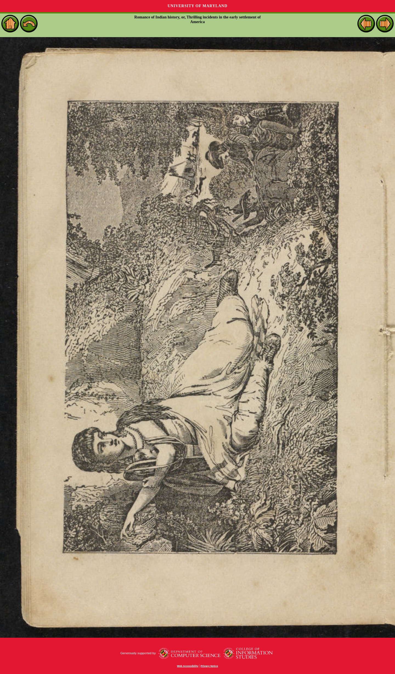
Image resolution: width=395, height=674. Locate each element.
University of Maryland (197, 6)
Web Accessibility (187, 666)
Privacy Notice (209, 666)
